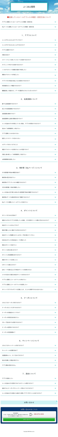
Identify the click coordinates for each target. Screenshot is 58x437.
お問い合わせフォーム (29, 419)
